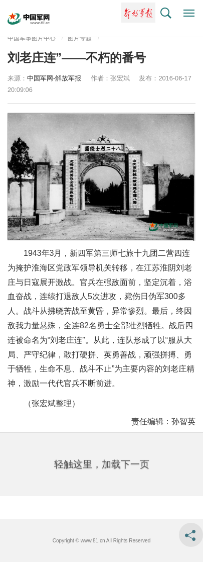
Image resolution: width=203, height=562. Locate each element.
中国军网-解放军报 (54, 78)
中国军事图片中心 (32, 38)
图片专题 (80, 38)
